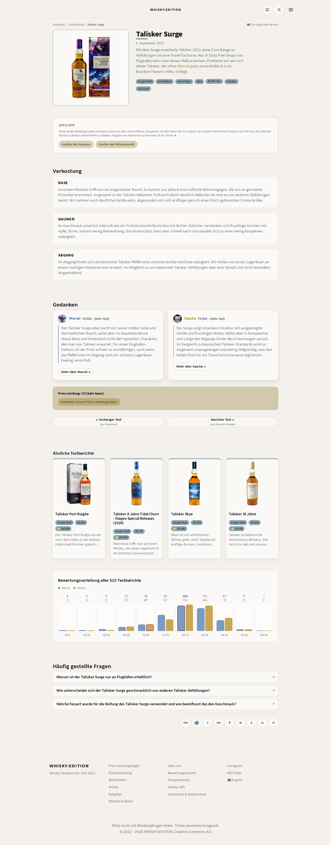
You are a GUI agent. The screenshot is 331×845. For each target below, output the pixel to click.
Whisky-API (176, 787)
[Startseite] (165, 9)
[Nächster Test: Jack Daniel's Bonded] (222, 422)
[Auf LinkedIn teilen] (240, 722)
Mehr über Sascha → (191, 366)
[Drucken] (185, 722)
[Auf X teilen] (207, 722)
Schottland (164, 81)
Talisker (231, 81)
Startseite (59, 24)
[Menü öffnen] (291, 9)
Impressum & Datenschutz (187, 794)
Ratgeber (115, 794)
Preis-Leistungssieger (124, 766)
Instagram (234, 766)
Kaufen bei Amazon (76, 144)
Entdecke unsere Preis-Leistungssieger (89, 402)
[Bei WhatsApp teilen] (218, 722)
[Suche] (279, 9)
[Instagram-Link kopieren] (262, 722)
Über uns (174, 766)
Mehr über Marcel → (75, 372)
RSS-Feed (234, 773)
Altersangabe (188, 66)
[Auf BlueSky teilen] (251, 722)
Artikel (113, 787)
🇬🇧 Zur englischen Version (262, 24)
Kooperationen (179, 780)
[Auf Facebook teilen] (229, 722)
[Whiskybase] (196, 722)
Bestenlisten (118, 780)
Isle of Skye (184, 81)
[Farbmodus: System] (267, 9)
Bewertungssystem (182, 773)
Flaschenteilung (120, 773)
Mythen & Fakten (121, 801)
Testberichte (76, 24)
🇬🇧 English (234, 780)
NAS (199, 81)
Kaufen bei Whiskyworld (116, 144)
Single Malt (145, 81)
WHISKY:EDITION (69, 766)
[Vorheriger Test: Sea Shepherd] (108, 422)
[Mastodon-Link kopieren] (273, 722)
